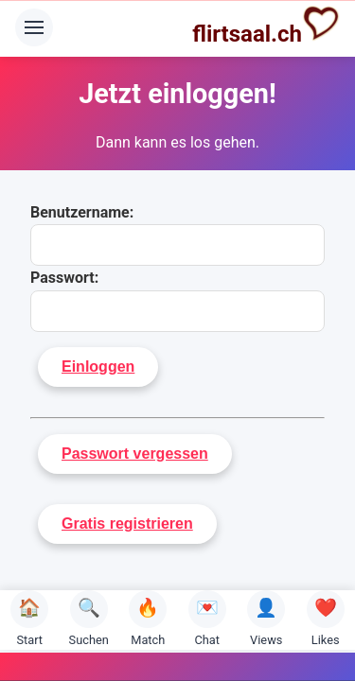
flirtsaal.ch (266, 25)
